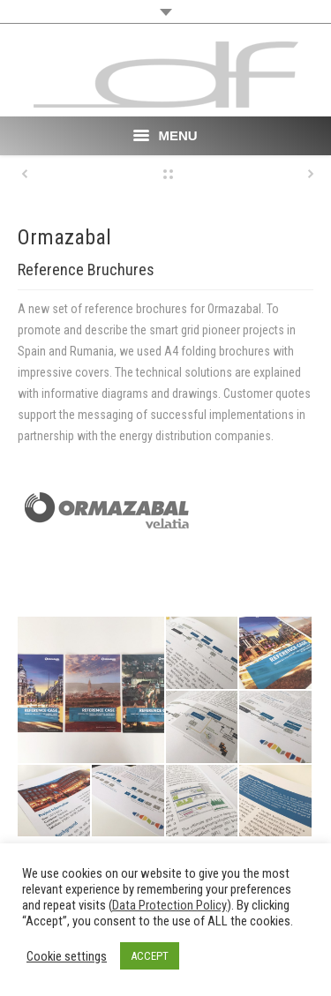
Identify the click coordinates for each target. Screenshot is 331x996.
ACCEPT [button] (150, 955)
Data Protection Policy (169, 905)
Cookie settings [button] (66, 956)
